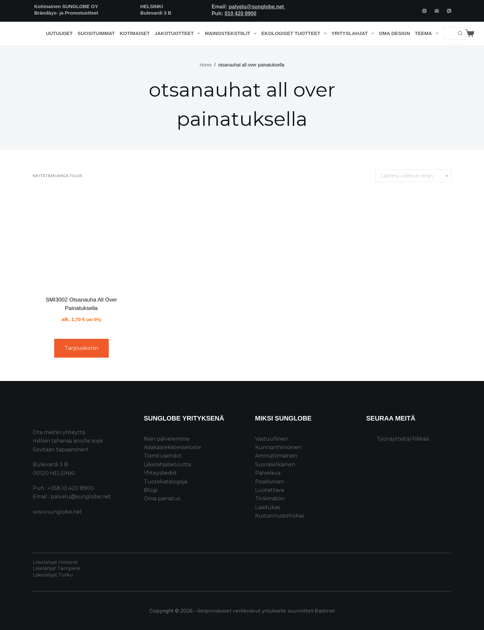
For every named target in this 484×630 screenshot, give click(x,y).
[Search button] (460, 33)
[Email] (437, 11)
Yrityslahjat (354, 33)
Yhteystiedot (160, 473)
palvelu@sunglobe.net (257, 6)
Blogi (150, 490)
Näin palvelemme (167, 439)
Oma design (394, 33)
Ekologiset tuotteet (295, 33)
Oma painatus (162, 498)
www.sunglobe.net (57, 512)
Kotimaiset (135, 33)
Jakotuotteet (178, 33)
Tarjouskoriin (81, 348)
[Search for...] (449, 33)
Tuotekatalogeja (165, 482)
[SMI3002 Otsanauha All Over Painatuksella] (81, 239)
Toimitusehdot (163, 456)
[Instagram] (424, 11)
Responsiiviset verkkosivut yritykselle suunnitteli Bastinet (266, 611)
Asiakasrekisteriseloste (172, 447)
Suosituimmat (96, 33)
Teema (428, 33)
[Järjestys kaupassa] (413, 175)
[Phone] (449, 11)
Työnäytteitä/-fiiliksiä (403, 439)
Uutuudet (59, 33)
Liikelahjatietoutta (167, 464)
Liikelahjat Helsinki (55, 562)
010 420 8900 (240, 13)
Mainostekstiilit (232, 33)
